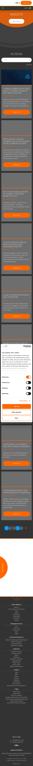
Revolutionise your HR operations (16, 685)
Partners (16, 620)
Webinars (16, 680)
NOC (16, 632)
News (16, 674)
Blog (16, 672)
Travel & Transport (16, 651)
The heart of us (16, 684)
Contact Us (26, 3)
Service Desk (16, 630)
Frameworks (16, 616)
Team (16, 611)
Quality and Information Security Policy (16, 697)
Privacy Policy (16, 691)
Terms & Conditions (16, 695)
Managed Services (16, 623)
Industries (16, 649)
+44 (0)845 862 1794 (17, 740)
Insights (16, 670)
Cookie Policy (16, 693)
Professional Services (16, 637)
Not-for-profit (16, 664)
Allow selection (16, 412)
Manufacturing (16, 661)
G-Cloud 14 (16, 618)
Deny (16, 418)
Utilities (16, 655)
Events (16, 676)
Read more (16, 112)
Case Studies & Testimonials (16, 609)
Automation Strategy (16, 645)
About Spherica (16, 604)
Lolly (19, 763)
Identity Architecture (16, 642)
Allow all (16, 406)
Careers (16, 613)
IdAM (16, 634)
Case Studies (16, 682)
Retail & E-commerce (17, 659)
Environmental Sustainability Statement (16, 699)
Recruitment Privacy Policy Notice (16, 703)
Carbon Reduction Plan (16, 701)
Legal (16, 689)
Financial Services (16, 653)
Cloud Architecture (16, 643)
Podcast (16, 678)
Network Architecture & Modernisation (16, 640)
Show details (23, 400)
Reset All (29, 65)
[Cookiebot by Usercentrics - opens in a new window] (23, 346)
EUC (16, 626)
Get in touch (16, 21)
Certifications (16, 615)
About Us (16, 607)
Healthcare (16, 657)
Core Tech (16, 628)
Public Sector (16, 663)
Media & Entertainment (16, 666)
